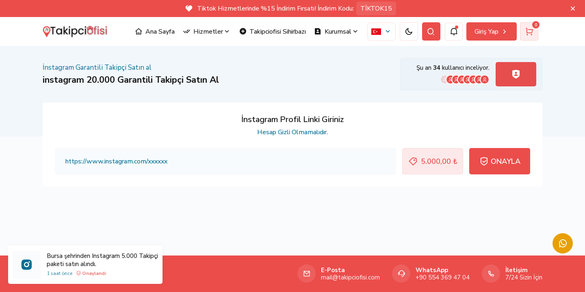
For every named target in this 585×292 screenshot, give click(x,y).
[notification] (453, 31)
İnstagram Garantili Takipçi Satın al (97, 67)
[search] (431, 31)
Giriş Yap (491, 31)
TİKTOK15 (376, 8)
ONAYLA (499, 161)
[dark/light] (408, 31)
